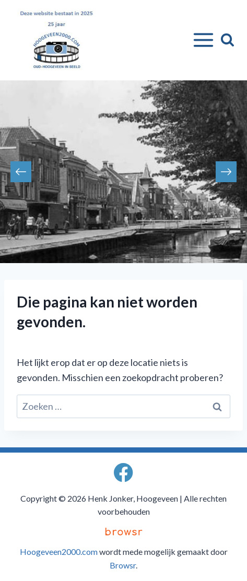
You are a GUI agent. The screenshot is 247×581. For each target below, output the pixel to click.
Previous (20, 171)
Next (226, 171)
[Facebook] (123, 473)
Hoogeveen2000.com (59, 551)
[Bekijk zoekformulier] (227, 40)
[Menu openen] (201, 40)
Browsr (123, 565)
